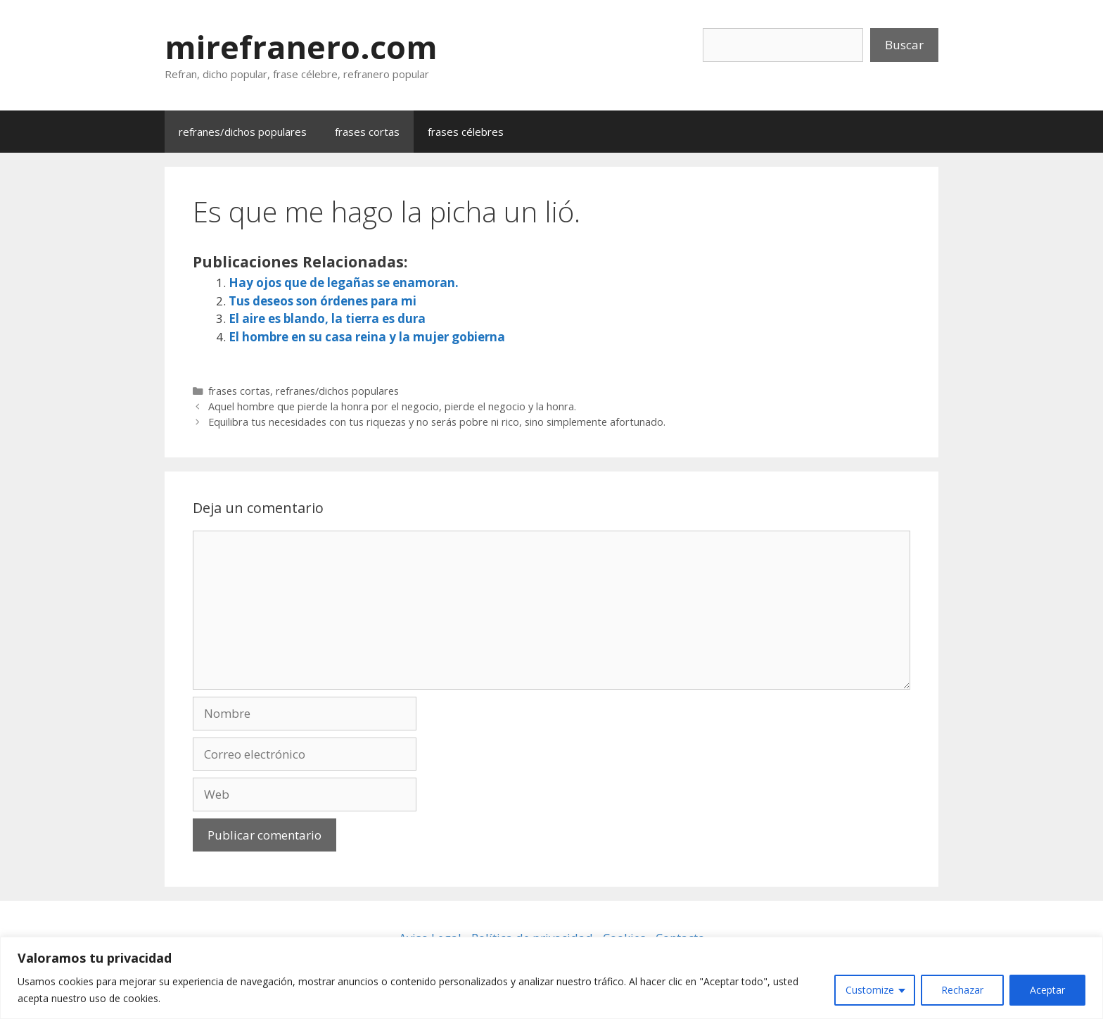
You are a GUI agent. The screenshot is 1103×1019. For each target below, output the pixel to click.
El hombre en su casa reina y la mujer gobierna (367, 337)
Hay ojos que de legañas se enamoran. (344, 282)
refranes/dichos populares (243, 132)
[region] (551, 978)
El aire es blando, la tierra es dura (327, 318)
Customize (870, 989)
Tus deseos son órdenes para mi (322, 301)
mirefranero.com (301, 46)
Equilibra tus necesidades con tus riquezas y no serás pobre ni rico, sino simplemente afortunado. (436, 422)
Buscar (904, 45)
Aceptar (1047, 989)
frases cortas (367, 132)
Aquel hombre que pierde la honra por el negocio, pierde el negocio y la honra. (392, 406)
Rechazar (962, 989)
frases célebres (466, 132)
